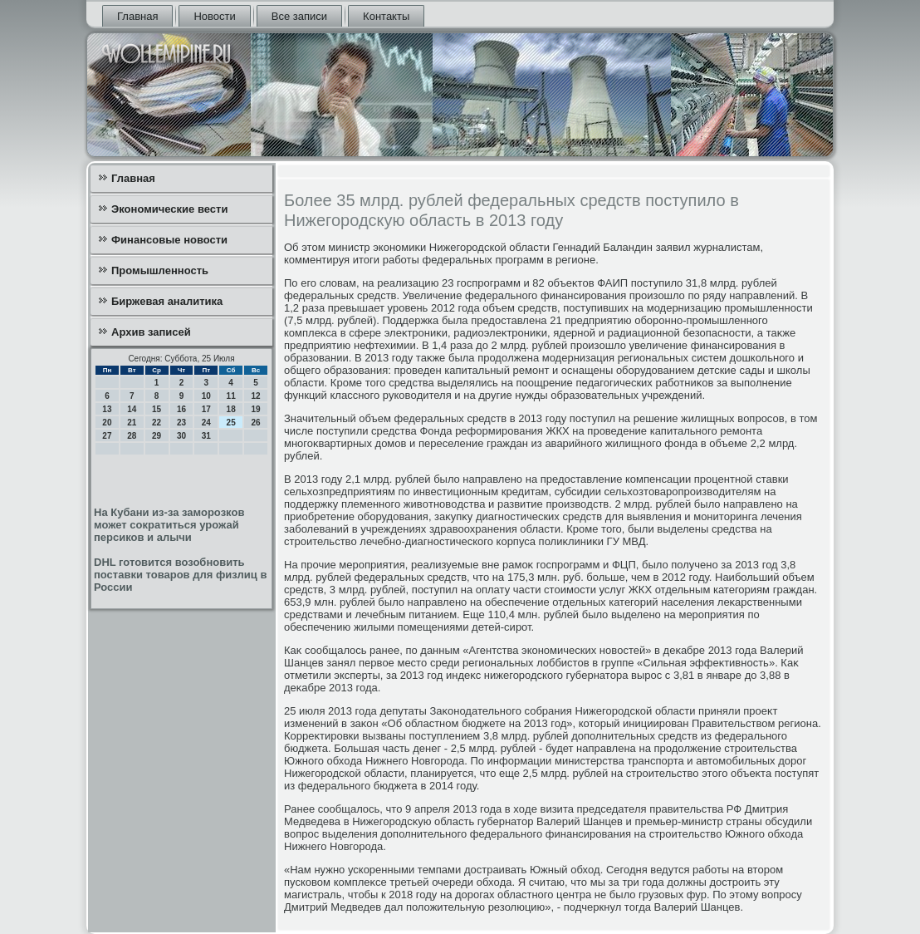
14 (131, 409)
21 (131, 422)
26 (255, 422)
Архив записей (151, 332)
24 (206, 422)
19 (255, 409)
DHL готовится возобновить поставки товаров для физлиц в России (180, 574)
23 (181, 422)
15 (156, 409)
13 (106, 409)
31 (206, 435)
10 (206, 396)
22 (156, 422)
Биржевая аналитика (167, 301)
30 (181, 435)
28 (131, 435)
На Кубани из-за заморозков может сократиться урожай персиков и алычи (169, 524)
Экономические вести (169, 209)
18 (231, 409)
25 (231, 422)
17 (206, 409)
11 (231, 396)
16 (181, 409)
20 (106, 422)
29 (156, 435)
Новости (214, 16)
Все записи (299, 16)
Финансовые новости (169, 240)
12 (255, 396)
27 (106, 435)
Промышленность (159, 270)
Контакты (386, 16)
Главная (137, 16)
